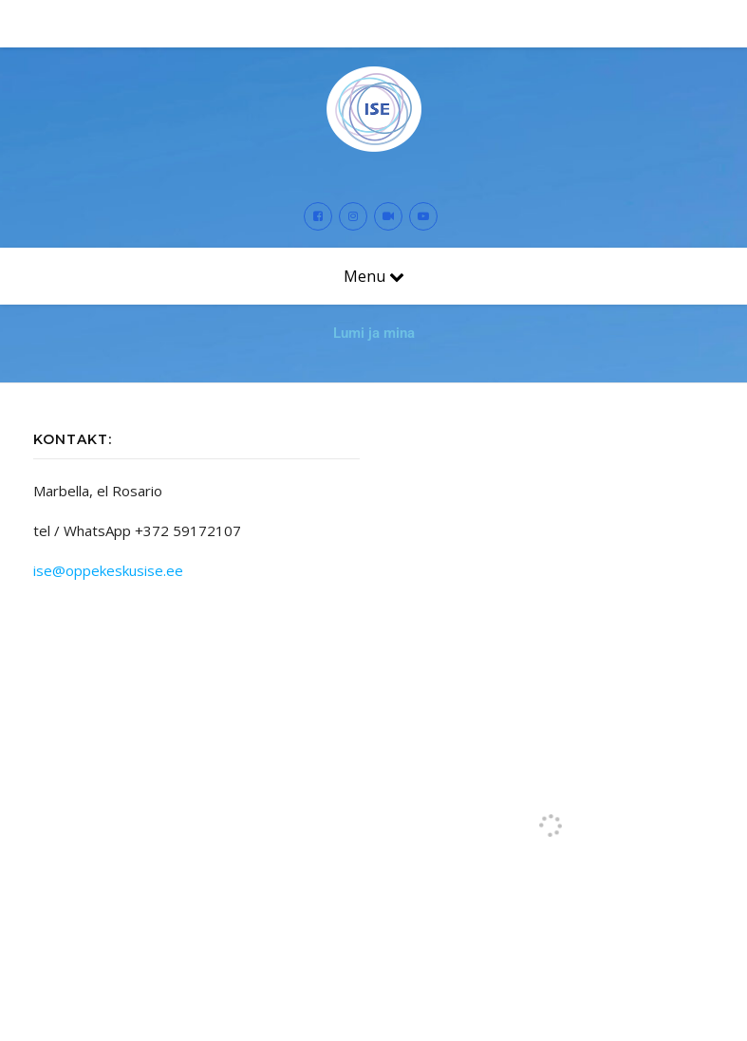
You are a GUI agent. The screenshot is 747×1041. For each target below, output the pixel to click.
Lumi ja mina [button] (374, 333)
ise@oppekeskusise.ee (108, 570)
